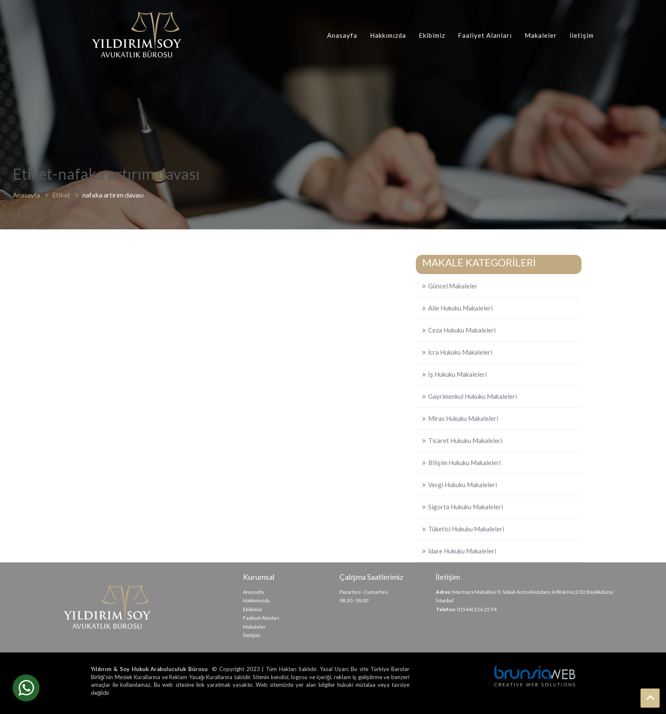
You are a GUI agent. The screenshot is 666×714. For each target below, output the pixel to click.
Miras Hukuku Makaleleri (463, 418)
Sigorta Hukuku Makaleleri (465, 507)
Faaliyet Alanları (485, 35)
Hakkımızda (388, 35)
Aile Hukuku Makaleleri (460, 308)
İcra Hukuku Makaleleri (460, 352)
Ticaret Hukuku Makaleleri (465, 440)
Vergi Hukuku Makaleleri (462, 484)
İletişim (582, 35)
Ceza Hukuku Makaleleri (462, 330)
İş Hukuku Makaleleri (457, 374)
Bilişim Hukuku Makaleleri (464, 462)
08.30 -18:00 (353, 600)
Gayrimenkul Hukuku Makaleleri (472, 396)
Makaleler (541, 35)
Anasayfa (342, 35)
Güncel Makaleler (452, 286)
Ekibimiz (432, 35)
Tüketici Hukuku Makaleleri (466, 529)
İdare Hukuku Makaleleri (462, 551)
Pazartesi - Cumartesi (363, 592)
